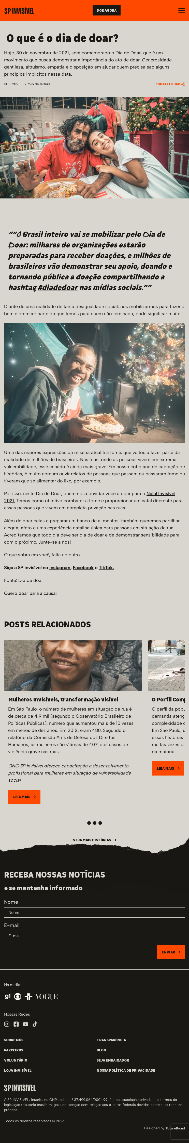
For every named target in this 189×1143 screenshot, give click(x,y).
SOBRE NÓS (13, 1040)
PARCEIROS (13, 1050)
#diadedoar (58, 287)
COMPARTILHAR (170, 84)
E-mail (12, 925)
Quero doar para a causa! (30, 593)
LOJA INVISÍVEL (18, 1070)
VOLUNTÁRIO (15, 1060)
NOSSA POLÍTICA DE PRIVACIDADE (126, 1070)
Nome (11, 902)
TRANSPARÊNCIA (111, 1040)
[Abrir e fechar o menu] (181, 10)
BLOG (101, 1050)
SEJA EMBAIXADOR (113, 1060)
